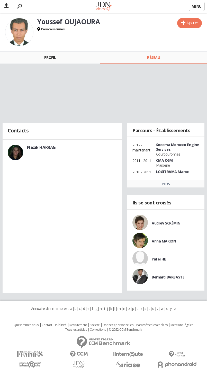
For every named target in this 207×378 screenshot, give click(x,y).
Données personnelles (118, 325)
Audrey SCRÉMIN (166, 223)
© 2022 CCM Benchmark (125, 329)
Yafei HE (159, 259)
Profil (50, 57)
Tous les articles (76, 329)
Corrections (98, 329)
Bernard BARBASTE (168, 277)
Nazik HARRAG (41, 147)
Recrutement (78, 325)
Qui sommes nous (26, 325)
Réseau (153, 57)
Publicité (60, 325)
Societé (95, 325)
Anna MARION (164, 241)
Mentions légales (181, 325)
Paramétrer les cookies (152, 325)
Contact (47, 325)
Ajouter (192, 22)
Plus (166, 184)
